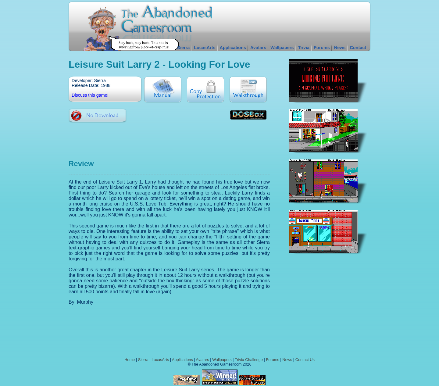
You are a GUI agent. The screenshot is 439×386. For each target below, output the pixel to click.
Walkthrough (248, 89)
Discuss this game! (90, 95)
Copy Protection (205, 89)
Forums (322, 47)
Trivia (303, 47)
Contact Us (305, 359)
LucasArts (204, 47)
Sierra (183, 47)
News (340, 47)
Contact (358, 47)
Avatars (258, 47)
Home (129, 359)
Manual (162, 89)
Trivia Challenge (249, 359)
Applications (233, 47)
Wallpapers (282, 47)
